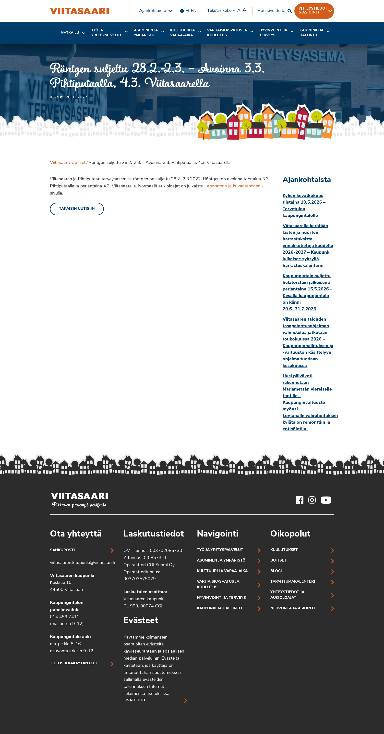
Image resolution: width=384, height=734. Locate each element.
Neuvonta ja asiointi (292, 608)
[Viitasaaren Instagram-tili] (312, 500)
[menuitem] (154, 11)
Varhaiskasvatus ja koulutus (227, 33)
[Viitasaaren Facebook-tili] (299, 500)
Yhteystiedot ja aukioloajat (287, 595)
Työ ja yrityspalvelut (106, 33)
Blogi (276, 571)
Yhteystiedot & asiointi (313, 10)
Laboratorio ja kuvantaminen (232, 186)
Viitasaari (59, 162)
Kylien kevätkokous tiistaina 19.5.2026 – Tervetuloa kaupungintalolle (304, 206)
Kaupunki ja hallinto (312, 33)
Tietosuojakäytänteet (73, 663)
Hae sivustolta (271, 11)
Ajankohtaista (152, 11)
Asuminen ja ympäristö (146, 33)
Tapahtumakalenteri (292, 582)
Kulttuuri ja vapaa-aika (182, 33)
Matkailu (70, 33)
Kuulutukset (284, 550)
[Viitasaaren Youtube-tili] (326, 500)
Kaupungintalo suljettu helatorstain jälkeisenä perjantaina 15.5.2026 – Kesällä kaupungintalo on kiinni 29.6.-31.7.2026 (307, 293)
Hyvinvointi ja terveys (221, 598)
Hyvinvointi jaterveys (273, 33)
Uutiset (78, 162)
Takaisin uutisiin (77, 209)
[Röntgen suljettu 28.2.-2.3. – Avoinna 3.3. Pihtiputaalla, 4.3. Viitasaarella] (79, 11)
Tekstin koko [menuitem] (226, 10)
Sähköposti (62, 550)
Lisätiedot (134, 700)
